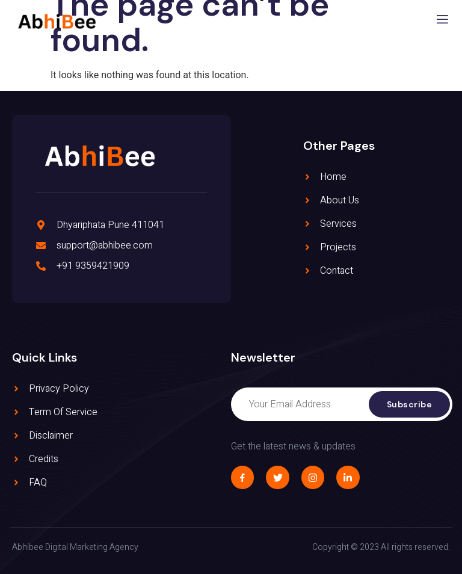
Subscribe (410, 404)
